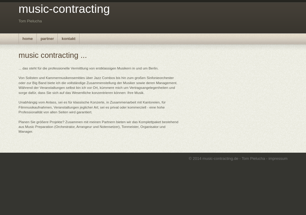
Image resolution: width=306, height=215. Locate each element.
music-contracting (64, 8)
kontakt (68, 38)
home (27, 38)
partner (47, 38)
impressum (277, 158)
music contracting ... (53, 55)
